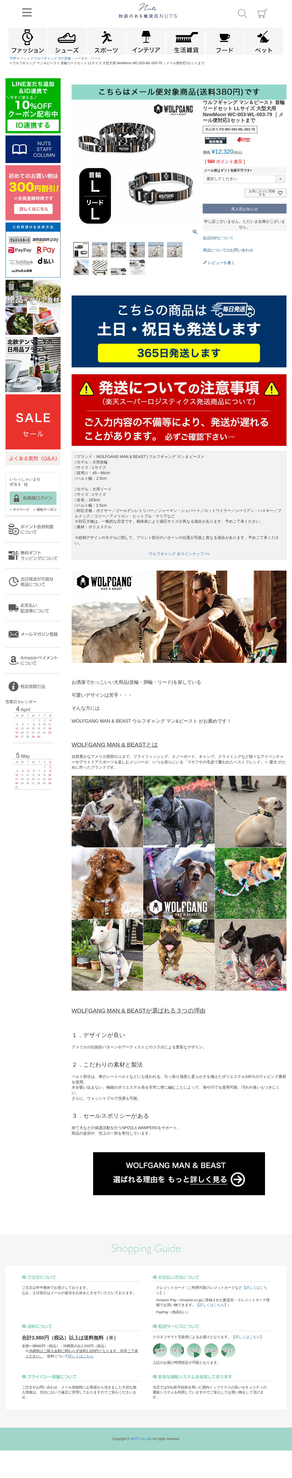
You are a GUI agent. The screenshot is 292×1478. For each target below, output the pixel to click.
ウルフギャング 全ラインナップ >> (179, 554)
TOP (13, 58)
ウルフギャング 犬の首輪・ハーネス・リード (67, 58)
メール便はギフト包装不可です (228, 170)
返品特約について (218, 238)
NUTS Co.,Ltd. (141, 1439)
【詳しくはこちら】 (212, 1305)
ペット (25, 58)
